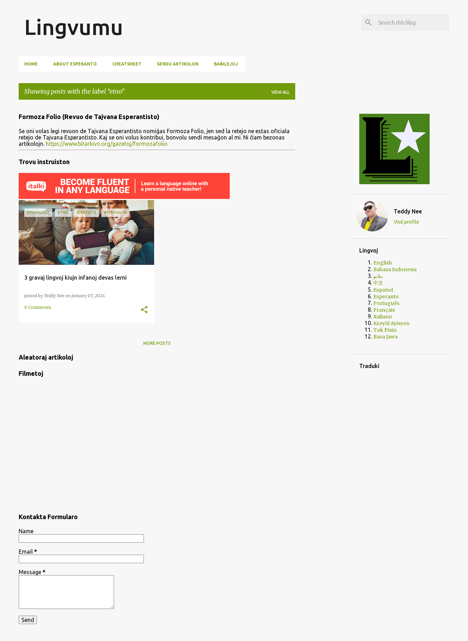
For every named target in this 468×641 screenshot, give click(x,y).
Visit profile (406, 222)
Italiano (382, 316)
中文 (378, 283)
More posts (157, 343)
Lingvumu (73, 26)
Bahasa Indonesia (395, 269)
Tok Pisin (385, 330)
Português (386, 303)
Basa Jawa (385, 337)
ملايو (378, 276)
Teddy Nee (408, 211)
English (382, 263)
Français (384, 310)
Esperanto (386, 296)
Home (31, 64)
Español (383, 290)
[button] (144, 310)
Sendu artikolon (177, 64)
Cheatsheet (126, 64)
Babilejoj (226, 64)
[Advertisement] (323, 211)
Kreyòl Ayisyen (391, 323)
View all (280, 92)
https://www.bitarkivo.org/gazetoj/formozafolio (106, 144)
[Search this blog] (412, 22)
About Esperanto (75, 64)
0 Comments (37, 307)
